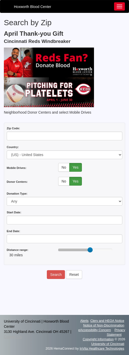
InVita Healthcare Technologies (102, 348)
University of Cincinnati (107, 344)
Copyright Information (98, 339)
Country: (13, 147)
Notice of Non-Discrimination (103, 325)
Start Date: (14, 212)
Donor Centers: (17, 181)
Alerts (84, 321)
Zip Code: (13, 128)
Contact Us (13, 337)
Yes (76, 167)
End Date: (13, 231)
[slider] (90, 249)
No (64, 167)
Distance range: (17, 249)
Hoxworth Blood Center (32, 7)
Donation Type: (17, 193)
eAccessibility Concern (94, 330)
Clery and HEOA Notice (107, 321)
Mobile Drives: (16, 167)
